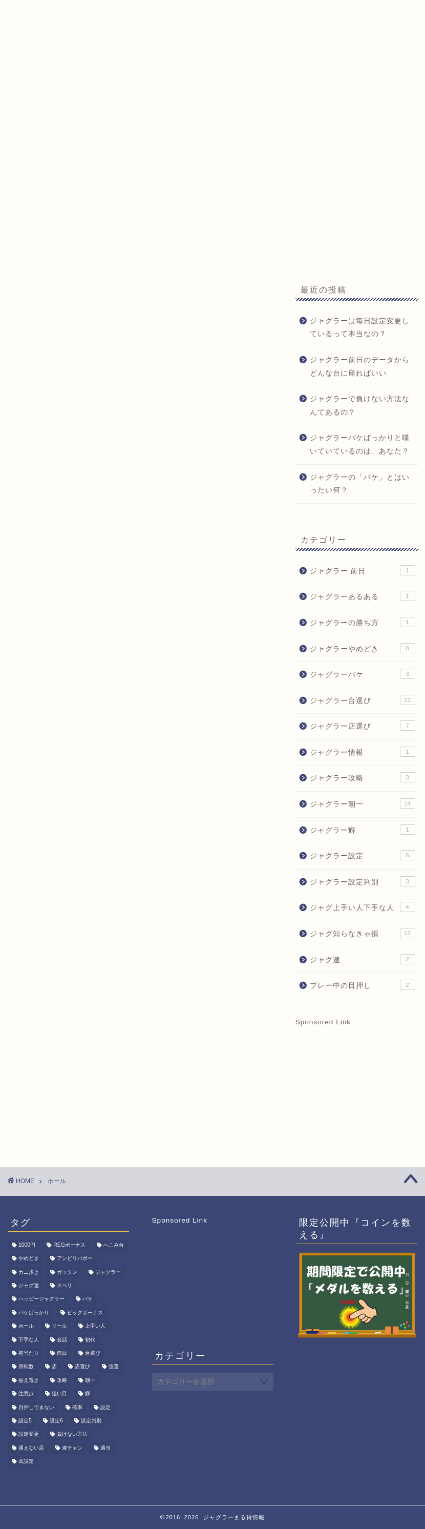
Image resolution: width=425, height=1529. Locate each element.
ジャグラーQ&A (164, 82)
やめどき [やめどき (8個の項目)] (28, 1259)
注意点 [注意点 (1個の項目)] (26, 1394)
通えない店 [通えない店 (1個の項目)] (31, 1448)
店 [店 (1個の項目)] (54, 1367)
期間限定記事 (240, 82)
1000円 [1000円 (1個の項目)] (26, 1245)
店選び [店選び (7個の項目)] (82, 1367)
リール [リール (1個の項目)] (59, 1326)
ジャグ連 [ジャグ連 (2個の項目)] (28, 1285)
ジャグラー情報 (362, 752)
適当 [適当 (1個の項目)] (105, 1448)
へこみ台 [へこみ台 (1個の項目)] (113, 1245)
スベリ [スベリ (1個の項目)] (64, 1285)
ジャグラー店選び (362, 725)
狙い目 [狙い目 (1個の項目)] (59, 1394)
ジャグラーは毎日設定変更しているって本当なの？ (360, 327)
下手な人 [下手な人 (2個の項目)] (28, 1339)
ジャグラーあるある (362, 596)
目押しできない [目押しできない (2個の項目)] (36, 1407)
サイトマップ (46, 102)
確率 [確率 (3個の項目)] (77, 1407)
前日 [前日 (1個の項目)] (62, 1353)
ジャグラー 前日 (362, 570)
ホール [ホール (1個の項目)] (26, 1326)
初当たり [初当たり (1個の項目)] (28, 1353)
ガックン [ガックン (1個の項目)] (67, 1272)
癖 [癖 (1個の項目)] (87, 1394)
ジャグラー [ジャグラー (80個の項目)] (108, 1272)
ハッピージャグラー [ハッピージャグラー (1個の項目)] (41, 1299)
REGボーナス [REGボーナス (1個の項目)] (69, 1245)
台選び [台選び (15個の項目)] (92, 1353)
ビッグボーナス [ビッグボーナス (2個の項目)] (85, 1312)
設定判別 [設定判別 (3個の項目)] (91, 1420)
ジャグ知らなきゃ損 (362, 933)
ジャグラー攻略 (362, 777)
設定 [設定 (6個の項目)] (105, 1407)
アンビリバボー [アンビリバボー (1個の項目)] (75, 1259)
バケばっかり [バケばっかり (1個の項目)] (33, 1312)
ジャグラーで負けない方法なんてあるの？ (360, 405)
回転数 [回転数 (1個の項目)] (26, 1367)
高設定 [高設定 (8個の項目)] (26, 1461)
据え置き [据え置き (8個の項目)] (28, 1380)
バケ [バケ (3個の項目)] (87, 1299)
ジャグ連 (362, 959)
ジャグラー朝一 (362, 803)
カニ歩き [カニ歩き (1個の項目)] (28, 1272)
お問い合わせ (312, 82)
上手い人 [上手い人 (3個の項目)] (95, 1326)
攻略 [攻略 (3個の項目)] (62, 1380)
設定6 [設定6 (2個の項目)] (56, 1420)
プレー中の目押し (362, 985)
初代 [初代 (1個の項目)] (90, 1339)
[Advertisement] (212, 192)
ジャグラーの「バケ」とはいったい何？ (360, 483)
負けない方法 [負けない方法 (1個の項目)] (72, 1434)
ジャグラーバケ (362, 674)
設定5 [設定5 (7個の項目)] (25, 1420)
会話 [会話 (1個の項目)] (62, 1339)
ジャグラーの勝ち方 (362, 622)
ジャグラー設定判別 (362, 881)
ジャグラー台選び (362, 700)
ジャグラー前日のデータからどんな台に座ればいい (360, 366)
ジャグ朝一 (91, 82)
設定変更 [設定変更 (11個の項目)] (28, 1434)
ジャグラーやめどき (362, 648)
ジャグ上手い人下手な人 (362, 907)
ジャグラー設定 (362, 855)
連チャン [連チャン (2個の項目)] (72, 1448)
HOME (35, 82)
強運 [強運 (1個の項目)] (114, 1367)
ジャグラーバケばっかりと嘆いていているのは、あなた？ (360, 444)
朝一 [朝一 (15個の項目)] (90, 1380)
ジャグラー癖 (362, 829)
